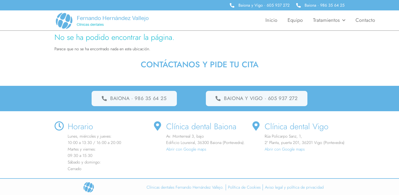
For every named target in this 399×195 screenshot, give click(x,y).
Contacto (365, 20)
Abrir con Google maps (186, 149)
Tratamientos (329, 20)
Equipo (295, 20)
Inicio (271, 20)
